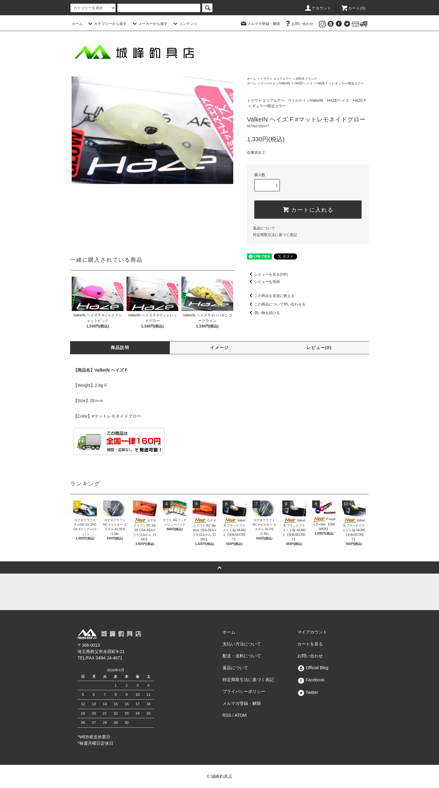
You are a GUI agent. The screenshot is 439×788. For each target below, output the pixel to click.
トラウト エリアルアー (276, 78)
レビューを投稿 (263, 282)
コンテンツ (184, 24)
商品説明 (120, 347)
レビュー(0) (319, 347)
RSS (227, 715)
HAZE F (322, 83)
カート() (353, 8)
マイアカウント (312, 632)
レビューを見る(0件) (267, 274)
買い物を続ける (263, 313)
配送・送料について (242, 655)
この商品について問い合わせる (276, 304)
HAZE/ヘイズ (303, 83)
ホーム (77, 24)
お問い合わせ (298, 24)
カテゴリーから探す (107, 24)
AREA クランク (306, 78)
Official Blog (312, 667)
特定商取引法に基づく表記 (275, 235)
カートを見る (310, 643)
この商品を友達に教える (270, 296)
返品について (264, 228)
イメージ (219, 347)
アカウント (318, 8)
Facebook (310, 679)
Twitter (307, 692)
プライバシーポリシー (244, 691)
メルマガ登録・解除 (260, 24)
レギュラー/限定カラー (347, 83)
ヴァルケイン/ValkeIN (275, 83)
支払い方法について (242, 643)
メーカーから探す (149, 24)
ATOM (241, 715)
